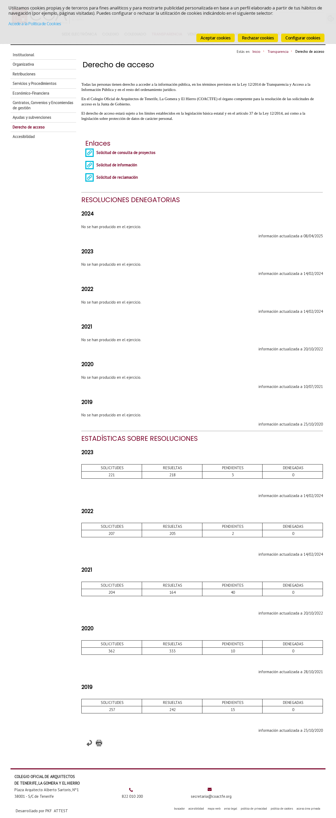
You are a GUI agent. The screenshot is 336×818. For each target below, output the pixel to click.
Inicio (256, 51)
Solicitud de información (116, 164)
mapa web (214, 808)
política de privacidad (254, 808)
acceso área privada (308, 808)
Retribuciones (24, 73)
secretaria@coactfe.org (211, 796)
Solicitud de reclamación (117, 177)
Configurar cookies (302, 38)
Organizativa (23, 64)
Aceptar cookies (215, 38)
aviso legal (230, 808)
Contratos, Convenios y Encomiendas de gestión (43, 105)
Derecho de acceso (29, 127)
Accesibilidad (24, 136)
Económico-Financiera (31, 93)
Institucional (23, 54)
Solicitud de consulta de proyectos (125, 152)
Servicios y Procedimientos (34, 83)
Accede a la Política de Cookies (34, 24)
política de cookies (282, 808)
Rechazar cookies (258, 38)
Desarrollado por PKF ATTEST (42, 810)
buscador (179, 808)
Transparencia (277, 51)
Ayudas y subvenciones (32, 117)
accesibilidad (196, 808)
